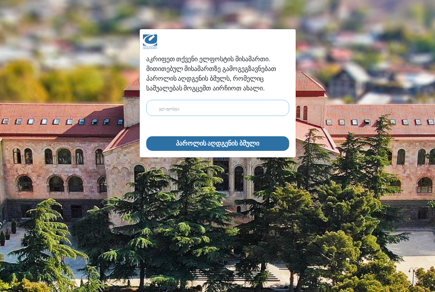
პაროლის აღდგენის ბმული (218, 143)
